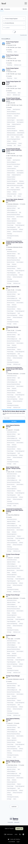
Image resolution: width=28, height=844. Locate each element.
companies (7, 9)
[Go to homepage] (3, 3)
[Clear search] (23, 18)
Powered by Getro (23, 35)
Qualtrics (8, 101)
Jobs (16, 834)
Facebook (8, 43)
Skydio (7, 84)
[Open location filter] (23, 27)
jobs (2, 9)
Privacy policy (10, 822)
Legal (18, 841)
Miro (7, 202)
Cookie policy (16, 822)
